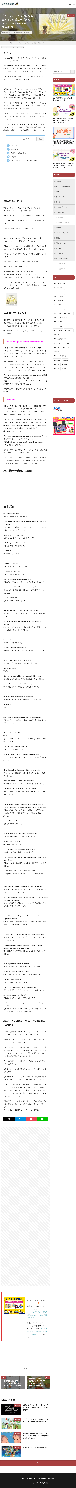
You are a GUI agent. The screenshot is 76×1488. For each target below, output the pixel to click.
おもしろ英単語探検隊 (63, 186)
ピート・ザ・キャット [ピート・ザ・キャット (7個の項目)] (61, 317)
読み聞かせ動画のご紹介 (16, 153)
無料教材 (61, 217)
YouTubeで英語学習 (62, 258)
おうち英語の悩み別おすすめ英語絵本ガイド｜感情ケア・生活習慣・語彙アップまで (63, 165)
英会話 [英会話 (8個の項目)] (66, 360)
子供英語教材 (60, 212)
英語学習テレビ (61, 228)
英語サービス (60, 238)
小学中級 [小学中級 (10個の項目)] (57, 343)
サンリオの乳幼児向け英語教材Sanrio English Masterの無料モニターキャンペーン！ (37, 1315)
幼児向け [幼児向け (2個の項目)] (57, 347)
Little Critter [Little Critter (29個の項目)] (58, 292)
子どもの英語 (44, 1483)
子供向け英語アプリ (62, 207)
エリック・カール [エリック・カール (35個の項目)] (60, 300)
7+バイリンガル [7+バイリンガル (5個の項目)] (59, 287)
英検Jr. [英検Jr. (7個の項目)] (65, 369)
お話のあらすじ (13, 145)
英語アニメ (61, 269)
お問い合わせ (41, 1478)
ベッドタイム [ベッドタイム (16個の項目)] (58, 330)
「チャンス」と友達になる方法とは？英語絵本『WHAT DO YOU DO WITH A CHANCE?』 (41, 43)
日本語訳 (11, 156)
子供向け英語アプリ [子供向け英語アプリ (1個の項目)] (60, 339)
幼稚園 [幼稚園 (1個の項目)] (57, 351)
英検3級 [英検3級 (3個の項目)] (57, 364)
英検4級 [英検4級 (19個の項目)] (66, 364)
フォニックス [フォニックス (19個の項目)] (58, 322)
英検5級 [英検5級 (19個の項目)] (57, 369)
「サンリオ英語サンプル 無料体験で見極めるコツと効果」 (37, 1331)
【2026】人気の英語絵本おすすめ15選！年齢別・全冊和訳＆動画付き (63, 143)
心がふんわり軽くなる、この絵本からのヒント (23, 160)
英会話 (58, 202)
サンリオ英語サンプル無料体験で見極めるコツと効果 (63, 99)
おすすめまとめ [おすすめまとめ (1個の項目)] (59, 296)
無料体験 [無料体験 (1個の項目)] (57, 360)
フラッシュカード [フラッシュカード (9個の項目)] (60, 326)
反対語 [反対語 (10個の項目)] (57, 334)
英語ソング (61, 264)
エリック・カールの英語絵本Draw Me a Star (35, 1448)
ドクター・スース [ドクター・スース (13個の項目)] (60, 309)
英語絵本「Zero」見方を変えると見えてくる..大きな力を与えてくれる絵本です (36, 1407)
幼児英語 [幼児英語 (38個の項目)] (66, 347)
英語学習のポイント (15, 149)
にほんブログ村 (57, 410)
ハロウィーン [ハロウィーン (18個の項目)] (68, 313)
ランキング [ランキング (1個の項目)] (69, 330)
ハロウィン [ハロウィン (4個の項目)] (58, 313)
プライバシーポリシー (28, 1478)
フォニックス (60, 197)
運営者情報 (51, 1478)
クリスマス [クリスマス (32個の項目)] (58, 304)
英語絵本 (28, 32)
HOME (5, 43)
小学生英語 (59, 253)
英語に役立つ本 (61, 243)
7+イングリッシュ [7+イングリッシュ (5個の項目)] (60, 283)
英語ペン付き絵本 (63, 222)
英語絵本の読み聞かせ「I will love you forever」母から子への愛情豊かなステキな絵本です (36, 1435)
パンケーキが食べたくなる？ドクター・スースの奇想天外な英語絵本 (35, 1420)
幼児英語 (59, 248)
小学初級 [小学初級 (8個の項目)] (66, 343)
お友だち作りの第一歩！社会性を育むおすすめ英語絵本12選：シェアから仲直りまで (63, 120)
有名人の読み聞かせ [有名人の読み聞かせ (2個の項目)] (60, 356)
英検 (57, 192)
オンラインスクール (62, 233)
